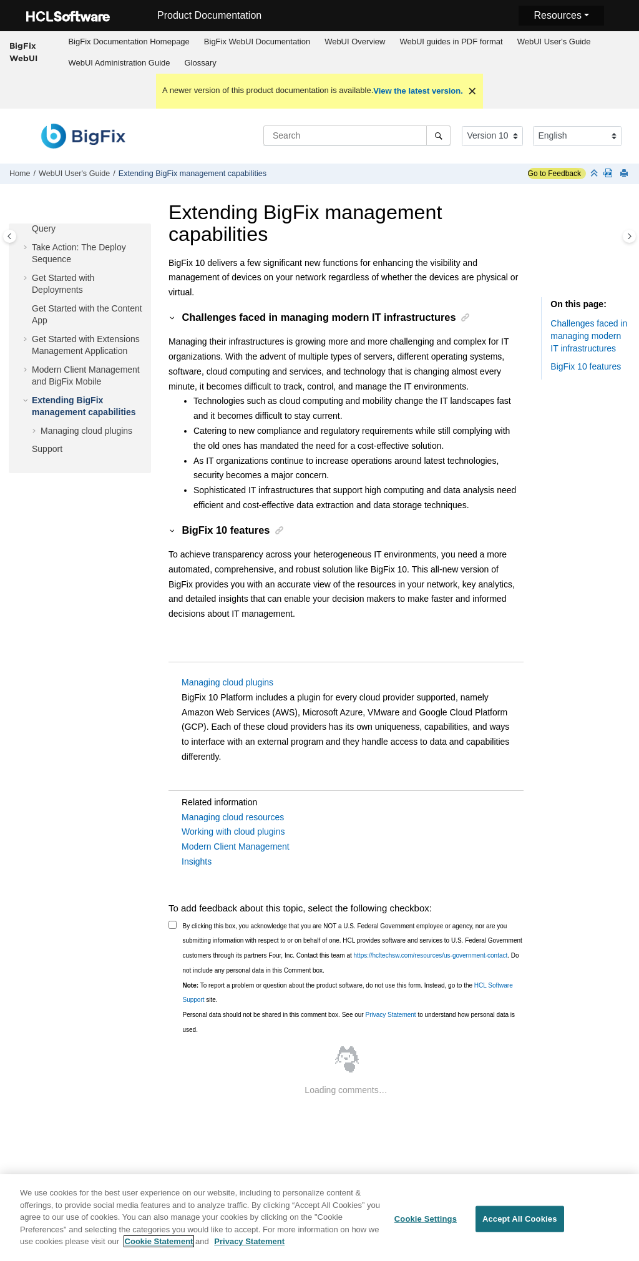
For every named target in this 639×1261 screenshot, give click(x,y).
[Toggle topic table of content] (629, 236)
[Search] (438, 135)
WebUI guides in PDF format (450, 41)
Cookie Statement (159, 1247)
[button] (27, 248)
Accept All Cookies (519, 1224)
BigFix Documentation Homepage (128, 41)
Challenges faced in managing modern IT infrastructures (588, 335)
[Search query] (357, 135)
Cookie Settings (425, 1224)
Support (47, 449)
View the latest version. (418, 91)
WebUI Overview (354, 41)
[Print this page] (625, 174)
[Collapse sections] (595, 174)
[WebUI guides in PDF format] (610, 174)
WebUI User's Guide (554, 41)
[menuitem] (129, 41)
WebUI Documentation (257, 41)
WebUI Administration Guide (119, 62)
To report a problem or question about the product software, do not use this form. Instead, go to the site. (348, 993)
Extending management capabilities (192, 173)
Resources (557, 15)
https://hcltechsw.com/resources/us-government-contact (431, 955)
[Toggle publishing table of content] (9, 236)
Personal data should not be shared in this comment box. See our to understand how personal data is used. (349, 1022)
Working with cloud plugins (233, 832)
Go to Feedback (554, 173)
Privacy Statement (390, 1014)
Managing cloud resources (233, 817)
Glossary (201, 62)
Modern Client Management (236, 846)
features (585, 366)
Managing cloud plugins (86, 431)
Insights (197, 861)
